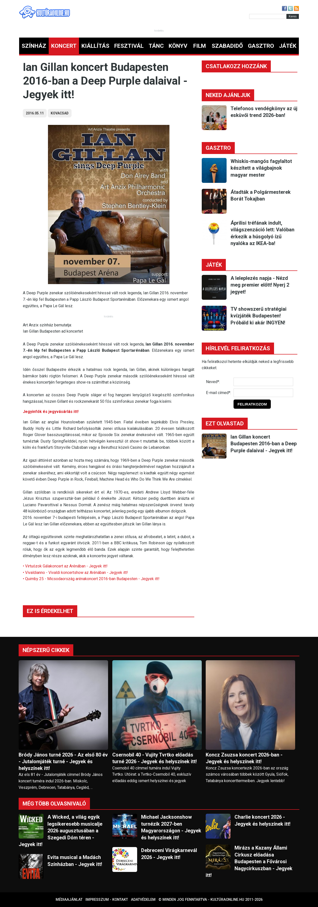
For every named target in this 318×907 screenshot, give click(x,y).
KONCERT (64, 46)
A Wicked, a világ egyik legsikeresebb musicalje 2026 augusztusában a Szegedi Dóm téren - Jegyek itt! (60, 830)
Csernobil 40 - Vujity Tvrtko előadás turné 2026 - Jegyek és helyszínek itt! (154, 758)
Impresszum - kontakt (106, 900)
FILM (199, 46)
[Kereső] (267, 16)
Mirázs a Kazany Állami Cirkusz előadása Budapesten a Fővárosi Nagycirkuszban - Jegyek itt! (249, 861)
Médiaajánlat (69, 900)
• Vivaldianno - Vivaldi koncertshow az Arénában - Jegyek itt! (75, 572)
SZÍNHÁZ (34, 46)
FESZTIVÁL (129, 46)
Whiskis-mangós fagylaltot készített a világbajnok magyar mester (261, 168)
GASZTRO (261, 46)
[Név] (263, 382)
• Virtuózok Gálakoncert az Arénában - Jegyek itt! (65, 566)
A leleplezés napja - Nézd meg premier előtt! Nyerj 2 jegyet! (260, 285)
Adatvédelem (143, 900)
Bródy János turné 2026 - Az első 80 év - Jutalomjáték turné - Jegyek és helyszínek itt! (63, 761)
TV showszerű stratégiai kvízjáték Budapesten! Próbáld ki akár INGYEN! (258, 316)
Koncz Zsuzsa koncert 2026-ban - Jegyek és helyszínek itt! (244, 758)
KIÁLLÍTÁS (95, 46)
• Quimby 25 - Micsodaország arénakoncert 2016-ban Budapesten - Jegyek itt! (91, 578)
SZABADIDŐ (227, 46)
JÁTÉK (287, 46)
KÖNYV (178, 46)
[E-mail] (263, 393)
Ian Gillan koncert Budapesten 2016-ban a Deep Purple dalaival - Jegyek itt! (264, 444)
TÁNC (156, 46)
